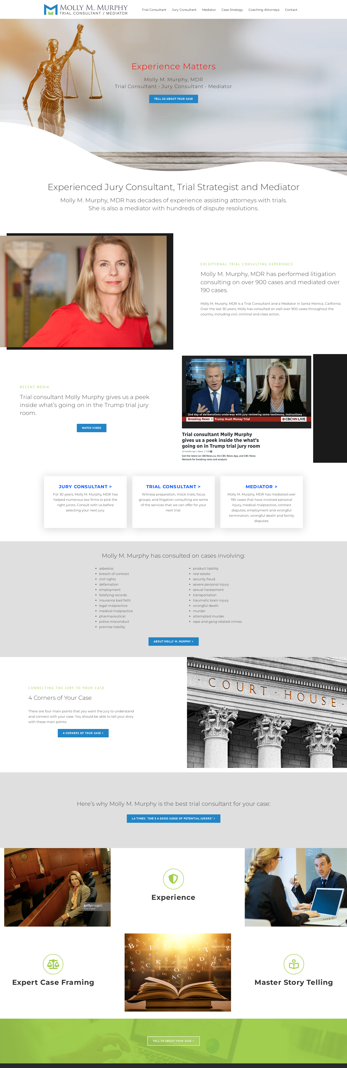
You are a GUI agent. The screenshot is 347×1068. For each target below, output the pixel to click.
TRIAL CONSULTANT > (173, 486)
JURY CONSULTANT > (85, 486)
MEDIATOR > (262, 486)
